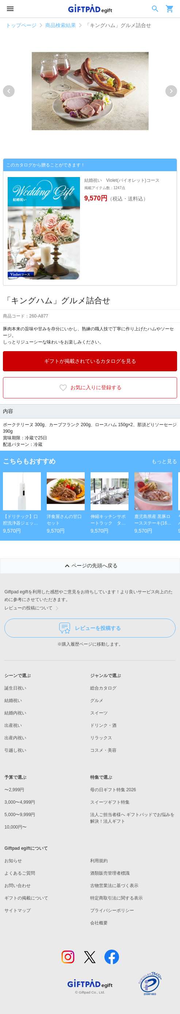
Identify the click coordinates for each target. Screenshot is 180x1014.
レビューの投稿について (32, 608)
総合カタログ (103, 688)
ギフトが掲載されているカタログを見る (90, 361)
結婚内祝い (15, 713)
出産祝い (13, 725)
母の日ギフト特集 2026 (113, 789)
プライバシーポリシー (112, 910)
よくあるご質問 (19, 873)
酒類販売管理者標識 (110, 873)
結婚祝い (13, 700)
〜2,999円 (14, 789)
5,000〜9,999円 (19, 814)
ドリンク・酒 (103, 725)
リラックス (101, 737)
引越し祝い (15, 750)
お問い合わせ (17, 885)
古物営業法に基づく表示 (114, 885)
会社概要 (99, 922)
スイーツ (99, 713)
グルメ (96, 700)
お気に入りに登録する (90, 387)
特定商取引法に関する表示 (116, 898)
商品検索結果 (60, 25)
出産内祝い (15, 737)
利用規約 (99, 860)
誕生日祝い (15, 688)
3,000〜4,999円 (19, 802)
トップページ (21, 25)
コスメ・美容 (103, 750)
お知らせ (13, 860)
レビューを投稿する (90, 628)
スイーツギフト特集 (110, 802)
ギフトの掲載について (26, 898)
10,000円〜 (15, 827)
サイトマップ (17, 910)
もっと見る (164, 461)
